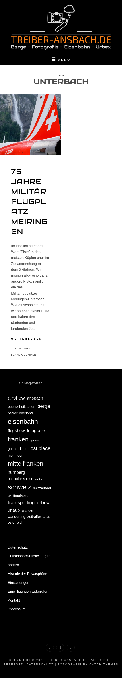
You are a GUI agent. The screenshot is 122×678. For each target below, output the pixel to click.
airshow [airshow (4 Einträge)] (16, 398)
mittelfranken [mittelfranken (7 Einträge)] (25, 463)
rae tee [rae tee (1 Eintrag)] (39, 479)
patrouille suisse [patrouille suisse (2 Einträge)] (20, 479)
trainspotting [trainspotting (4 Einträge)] (21, 502)
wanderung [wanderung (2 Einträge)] (16, 517)
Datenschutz (18, 547)
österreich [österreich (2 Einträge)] (15, 522)
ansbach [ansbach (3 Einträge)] (35, 398)
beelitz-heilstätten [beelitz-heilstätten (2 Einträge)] (21, 407)
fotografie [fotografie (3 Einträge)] (36, 430)
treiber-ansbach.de (67, 660)
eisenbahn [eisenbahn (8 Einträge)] (23, 421)
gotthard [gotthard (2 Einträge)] (14, 449)
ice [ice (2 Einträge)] (25, 449)
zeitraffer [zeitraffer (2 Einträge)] (34, 517)
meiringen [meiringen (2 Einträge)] (15, 455)
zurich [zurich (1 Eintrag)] (46, 517)
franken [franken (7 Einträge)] (18, 439)
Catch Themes (103, 664)
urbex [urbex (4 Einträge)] (43, 502)
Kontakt (14, 600)
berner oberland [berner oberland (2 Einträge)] (20, 413)
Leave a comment (24, 354)
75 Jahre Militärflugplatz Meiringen (29, 201)
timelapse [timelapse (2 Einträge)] (20, 495)
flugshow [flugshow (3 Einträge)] (16, 430)
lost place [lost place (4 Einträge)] (39, 448)
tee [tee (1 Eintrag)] (9, 496)
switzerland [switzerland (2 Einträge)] (42, 488)
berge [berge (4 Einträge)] (43, 406)
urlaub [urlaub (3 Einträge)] (14, 510)
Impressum (16, 609)
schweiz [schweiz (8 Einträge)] (19, 487)
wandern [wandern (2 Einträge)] (28, 510)
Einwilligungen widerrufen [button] (28, 591)
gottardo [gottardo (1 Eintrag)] (35, 440)
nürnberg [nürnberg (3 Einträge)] (16, 472)
